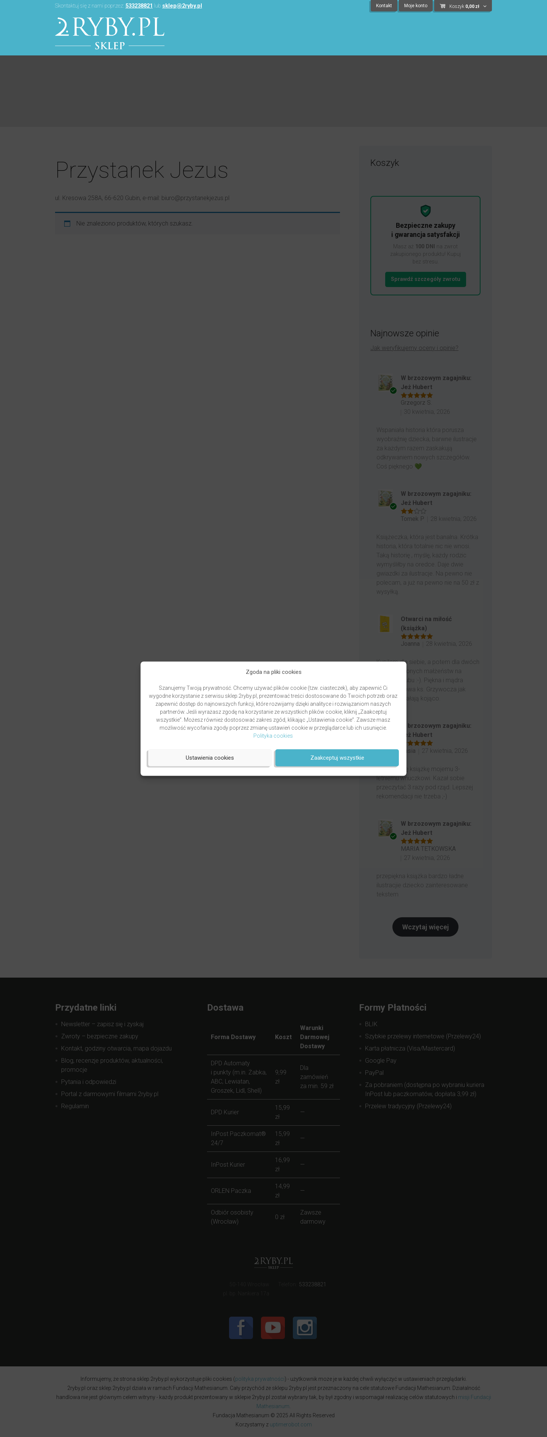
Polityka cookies (273, 735)
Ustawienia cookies (210, 757)
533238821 (139, 6)
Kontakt (384, 5)
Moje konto (415, 5)
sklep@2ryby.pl (182, 6)
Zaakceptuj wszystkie (337, 757)
